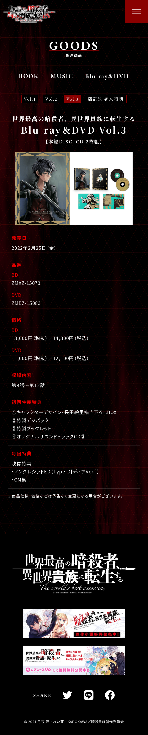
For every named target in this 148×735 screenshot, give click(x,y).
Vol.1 (30, 99)
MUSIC (61, 76)
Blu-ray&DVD (107, 76)
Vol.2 (51, 99)
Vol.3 (72, 99)
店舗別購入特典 (106, 99)
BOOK (29, 76)
